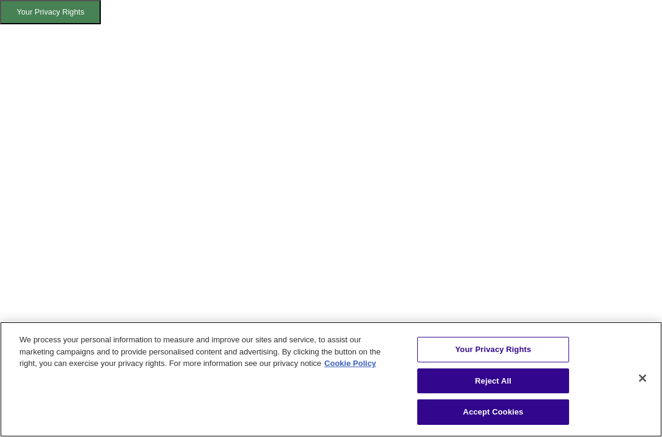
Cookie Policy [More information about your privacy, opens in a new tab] (350, 363)
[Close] (642, 378)
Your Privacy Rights (50, 11)
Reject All (493, 380)
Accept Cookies (493, 411)
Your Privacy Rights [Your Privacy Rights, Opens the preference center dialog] (493, 349)
